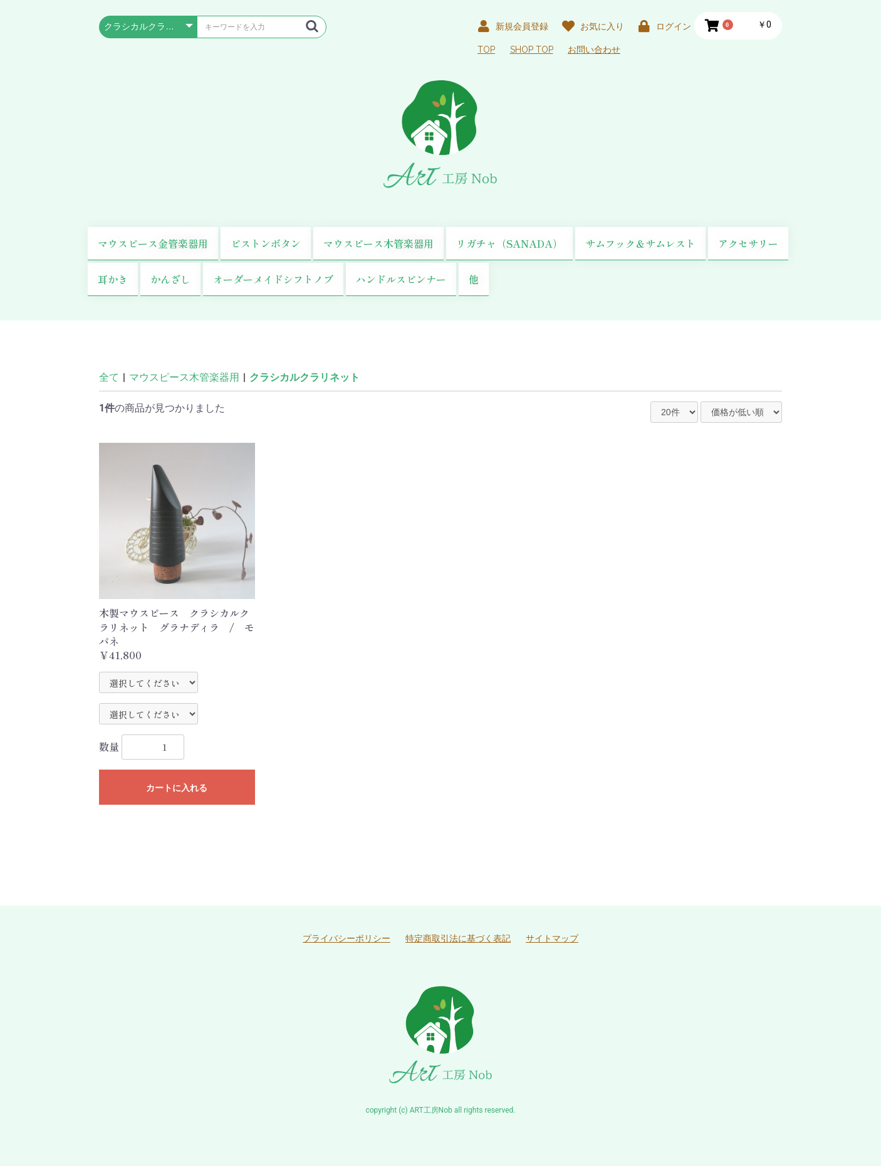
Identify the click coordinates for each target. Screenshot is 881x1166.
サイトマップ (552, 938)
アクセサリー (748, 243)
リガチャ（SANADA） (509, 243)
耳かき (113, 279)
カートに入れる (176, 788)
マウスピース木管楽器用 (378, 243)
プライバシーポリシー (346, 938)
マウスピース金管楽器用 (153, 243)
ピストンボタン (266, 243)
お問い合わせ (594, 50)
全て (109, 377)
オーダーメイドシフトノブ (273, 279)
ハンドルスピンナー (401, 279)
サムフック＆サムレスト (640, 243)
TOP (486, 50)
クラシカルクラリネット (304, 377)
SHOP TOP (531, 50)
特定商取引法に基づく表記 (458, 938)
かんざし (170, 279)
